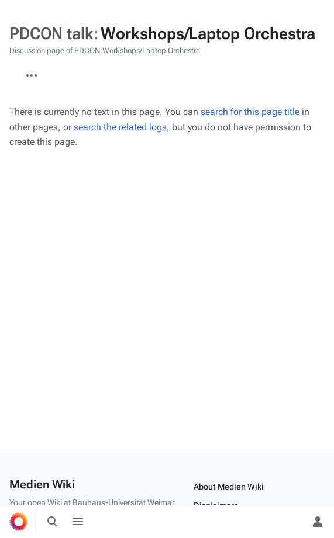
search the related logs (120, 127)
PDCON (9, 69)
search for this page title (250, 111)
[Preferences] (292, 521)
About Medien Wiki (229, 486)
